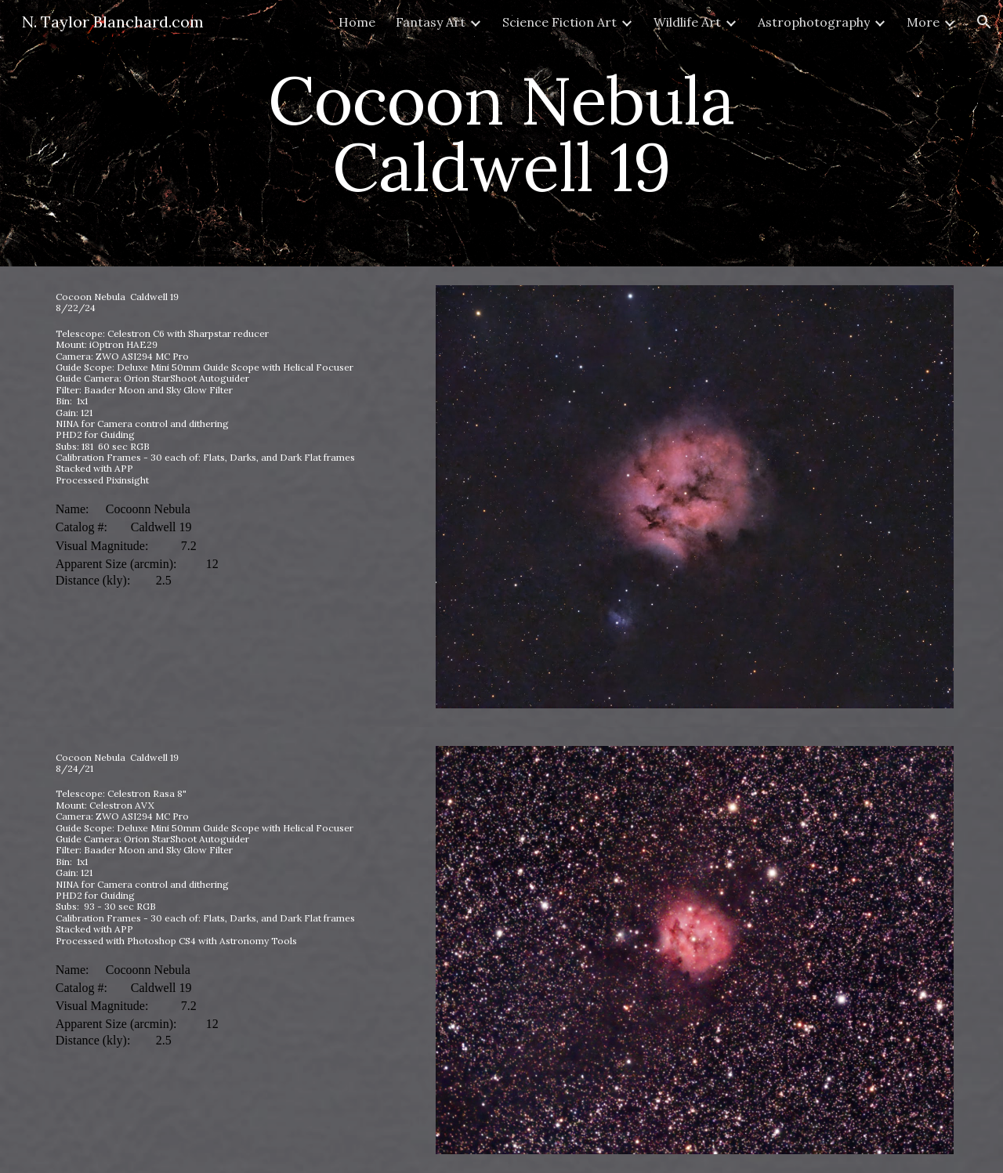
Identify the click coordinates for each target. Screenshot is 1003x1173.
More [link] (923, 22)
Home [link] (357, 22)
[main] (501, 133)
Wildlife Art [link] (687, 22)
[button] (984, 22)
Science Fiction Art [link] (559, 22)
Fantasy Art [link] (430, 22)
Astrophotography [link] (814, 22)
